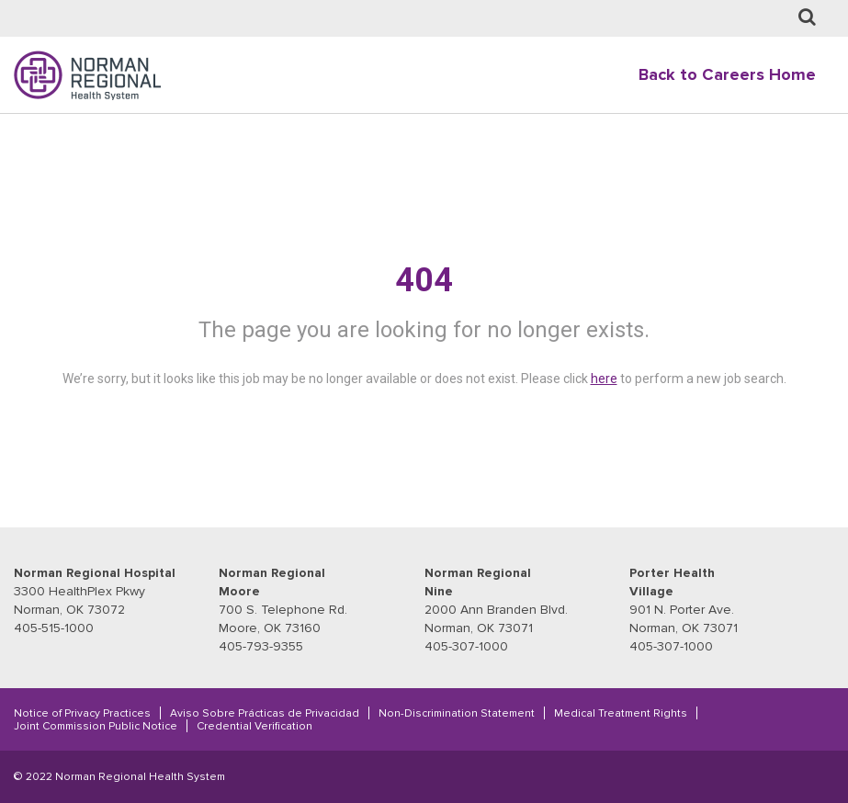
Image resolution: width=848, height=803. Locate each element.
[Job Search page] (807, 18)
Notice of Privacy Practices (82, 713)
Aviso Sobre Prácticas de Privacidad (264, 713)
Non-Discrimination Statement (457, 713)
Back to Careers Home (727, 75)
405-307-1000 (466, 646)
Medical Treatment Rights (620, 713)
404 (424, 280)
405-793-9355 (261, 646)
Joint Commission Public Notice (95, 725)
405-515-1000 (54, 628)
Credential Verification (254, 725)
